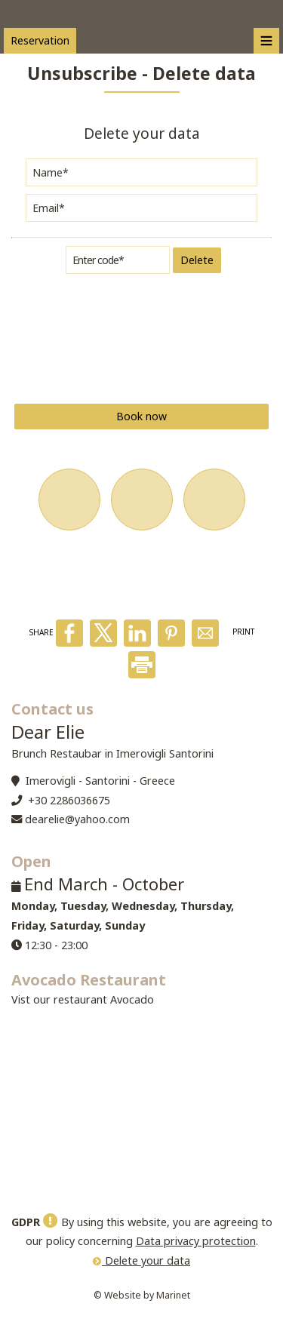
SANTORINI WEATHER (141, 1120)
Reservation (40, 40)
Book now (141, 416)
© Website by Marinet (142, 1295)
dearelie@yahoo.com (77, 819)
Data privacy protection (196, 1241)
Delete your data (141, 1260)
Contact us (52, 709)
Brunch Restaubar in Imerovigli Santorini (112, 753)
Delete (197, 260)
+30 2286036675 (69, 800)
